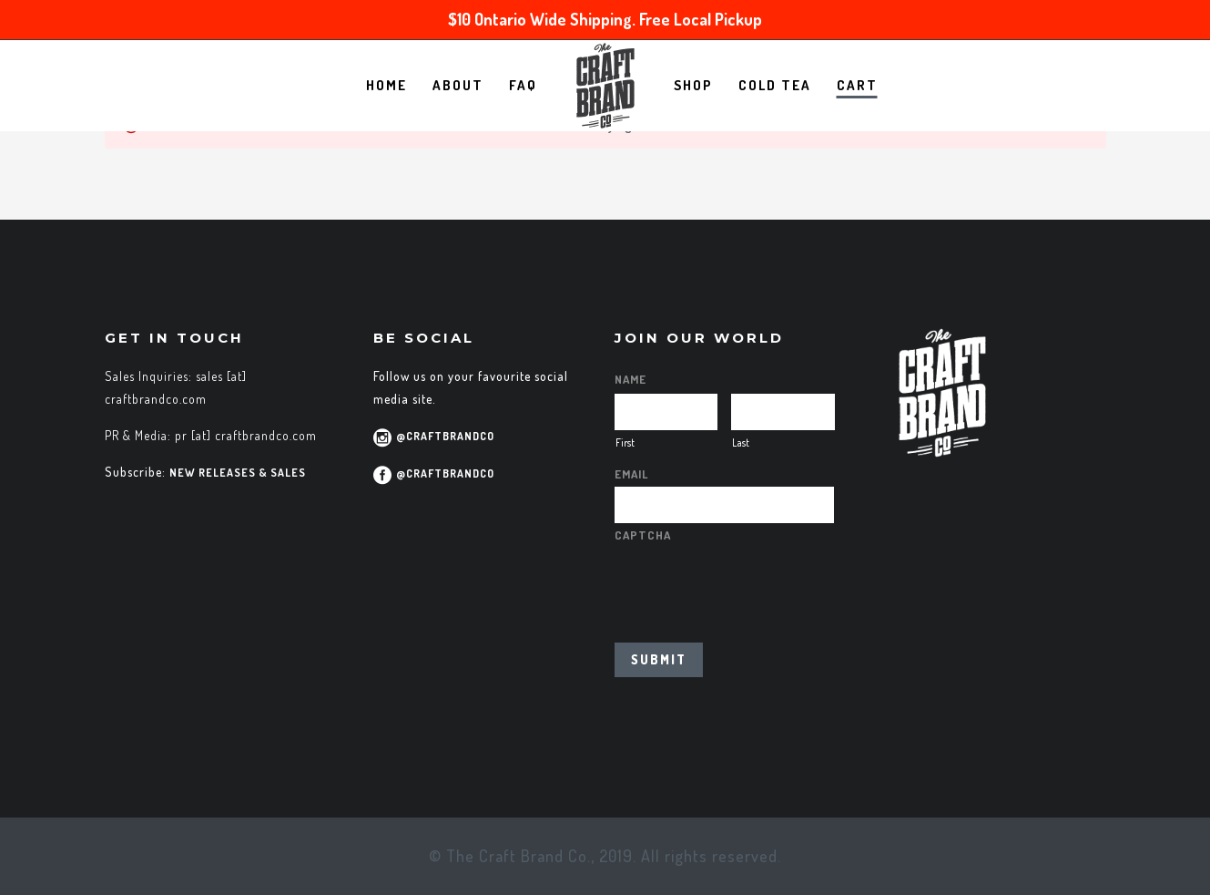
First (625, 442)
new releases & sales (237, 472)
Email (631, 474)
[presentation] (753, 583)
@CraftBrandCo (445, 436)
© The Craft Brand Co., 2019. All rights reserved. (605, 856)
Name (630, 379)
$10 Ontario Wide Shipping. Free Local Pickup (605, 19)
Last (740, 442)
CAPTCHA (643, 535)
